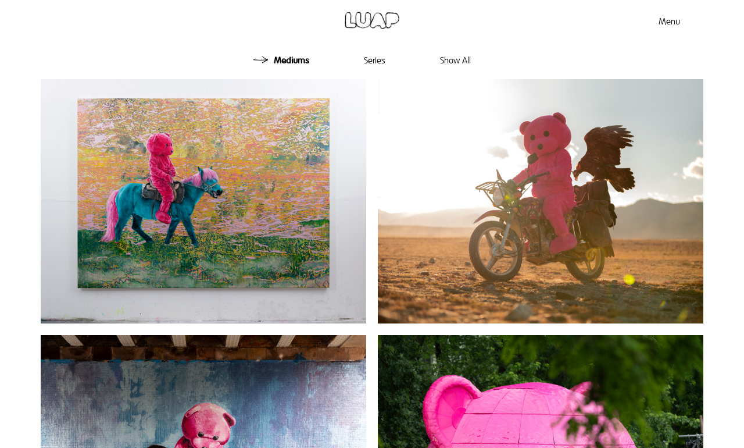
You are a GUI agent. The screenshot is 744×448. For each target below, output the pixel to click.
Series (374, 60)
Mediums (291, 60)
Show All (455, 60)
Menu (669, 21)
